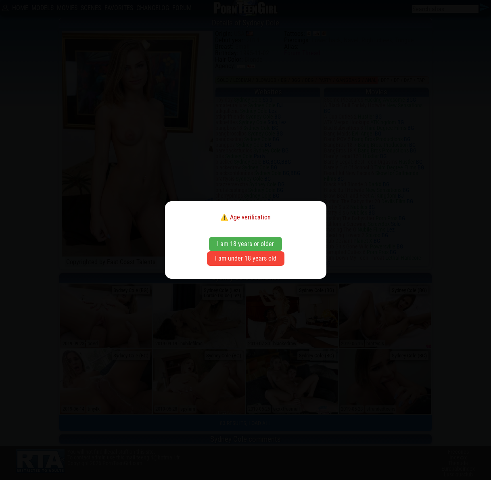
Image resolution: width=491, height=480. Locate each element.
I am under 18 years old (245, 258)
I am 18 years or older (245, 244)
